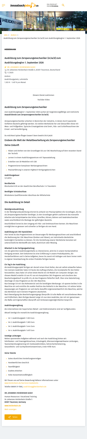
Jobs (6, 35)
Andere (14, 35)
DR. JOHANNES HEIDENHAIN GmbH (21, 67)
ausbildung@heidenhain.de (34, 387)
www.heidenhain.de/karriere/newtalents (21, 383)
